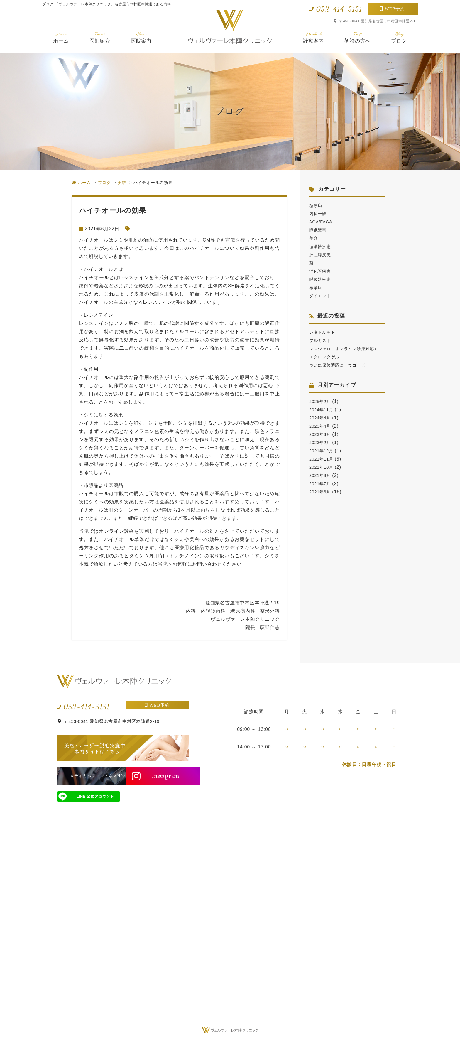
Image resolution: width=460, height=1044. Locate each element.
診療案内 (313, 37)
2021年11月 (322, 467)
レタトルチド (324, 332)
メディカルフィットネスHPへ (88, 776)
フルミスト (321, 340)
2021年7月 (321, 491)
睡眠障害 (319, 229)
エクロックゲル (326, 364)
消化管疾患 (321, 271)
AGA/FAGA (322, 221)
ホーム (61, 37)
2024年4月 (321, 426)
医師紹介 (99, 37)
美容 (314, 238)
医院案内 (141, 37)
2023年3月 (321, 442)
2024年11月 (322, 417)
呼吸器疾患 (321, 279)
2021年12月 (322, 458)
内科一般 (319, 213)
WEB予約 (395, 8)
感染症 (316, 287)
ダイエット (321, 295)
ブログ (399, 37)
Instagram (160, 776)
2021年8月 (321, 483)
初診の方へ (357, 37)
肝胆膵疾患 (321, 254)
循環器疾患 (321, 246)
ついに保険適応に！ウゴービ (341, 373)
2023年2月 (321, 450)
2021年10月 (322, 475)
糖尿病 (316, 205)
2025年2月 (321, 409)
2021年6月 (321, 499)
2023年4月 (321, 434)
